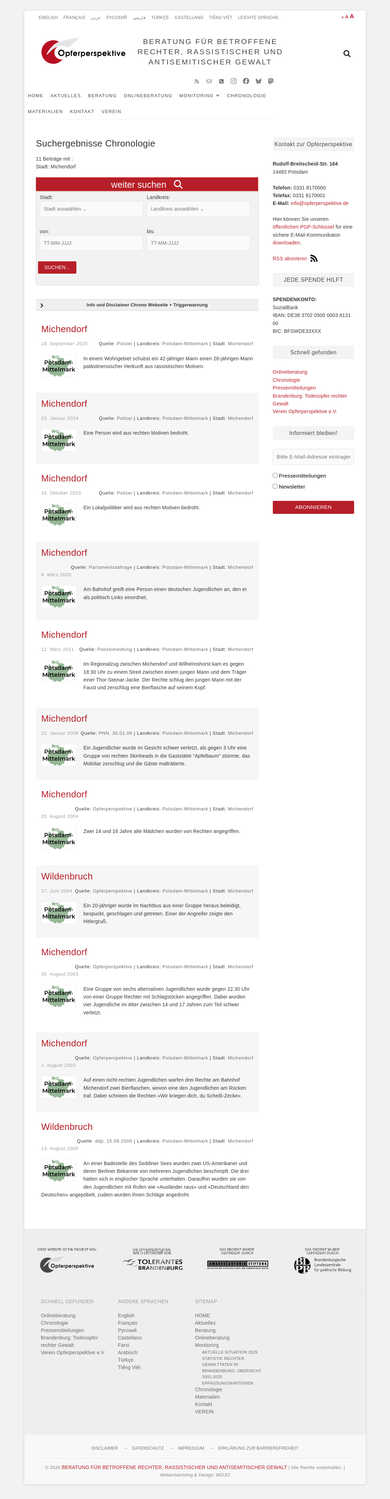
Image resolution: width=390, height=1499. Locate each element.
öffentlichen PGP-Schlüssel (303, 231)
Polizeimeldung (115, 653)
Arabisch (128, 1357)
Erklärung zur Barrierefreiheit (258, 1452)
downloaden (286, 246)
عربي (96, 17)
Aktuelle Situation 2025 (230, 1356)
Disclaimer (105, 1452)
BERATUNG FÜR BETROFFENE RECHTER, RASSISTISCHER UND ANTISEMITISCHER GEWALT (208, 53)
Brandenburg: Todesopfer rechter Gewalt (69, 1345)
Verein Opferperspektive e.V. (305, 415)
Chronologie (258, 99)
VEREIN (81, 115)
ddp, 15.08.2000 (113, 1145)
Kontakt (51, 115)
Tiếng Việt (221, 17)
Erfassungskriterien (227, 1387)
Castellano (189, 17)
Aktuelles (77, 99)
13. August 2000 (59, 1153)
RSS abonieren (295, 262)
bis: (151, 235)
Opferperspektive (112, 813)
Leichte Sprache (258, 17)
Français (74, 17)
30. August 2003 (59, 978)
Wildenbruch (67, 880)
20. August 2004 (59, 820)
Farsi (123, 1349)
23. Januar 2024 (59, 422)
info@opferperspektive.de (320, 207)
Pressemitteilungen (294, 391)
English (48, 17)
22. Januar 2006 (59, 737)
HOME (47, 99)
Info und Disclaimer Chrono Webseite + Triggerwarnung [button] (123, 310)
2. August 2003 (58, 1069)
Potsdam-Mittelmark (185, 348)
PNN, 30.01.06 (115, 737)
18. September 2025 (64, 348)
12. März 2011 (57, 653)
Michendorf (64, 333)
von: (44, 235)
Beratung (114, 99)
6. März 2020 (56, 579)
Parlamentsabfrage (110, 571)
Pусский (116, 17)
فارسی (139, 17)
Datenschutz (148, 1452)
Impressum (191, 1452)
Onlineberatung (160, 99)
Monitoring (208, 99)
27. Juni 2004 (56, 895)
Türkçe (160, 17)
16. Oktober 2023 (61, 497)
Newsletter (292, 490)
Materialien (302, 99)
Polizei (124, 348)
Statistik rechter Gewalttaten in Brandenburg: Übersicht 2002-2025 (232, 1371)
